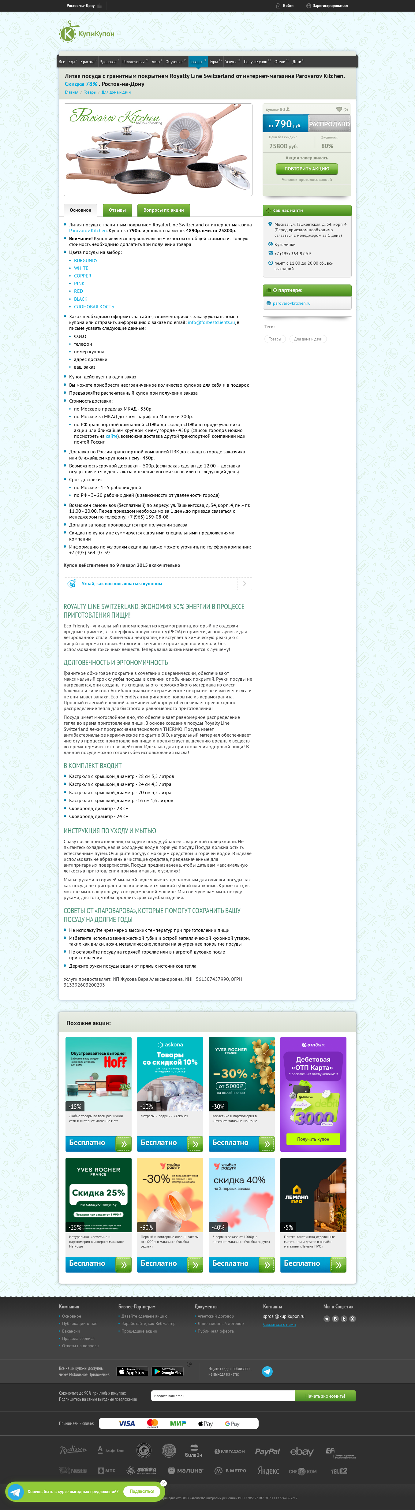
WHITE (81, 268)
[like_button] (339, 110)
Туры (216, 61)
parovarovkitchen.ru (292, 303)
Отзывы (117, 210)
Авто (157, 61)
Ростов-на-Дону (81, 5)
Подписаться (142, 1491)
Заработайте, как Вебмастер (149, 1323)
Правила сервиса (78, 1338)
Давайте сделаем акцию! (145, 1316)
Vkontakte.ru (335, 1318)
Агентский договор (216, 1316)
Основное (80, 210)
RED (78, 291)
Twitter (344, 1318)
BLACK (81, 299)
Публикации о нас (79, 1323)
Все (62, 61)
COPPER (83, 276)
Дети (298, 61)
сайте (112, 436)
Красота (88, 61)
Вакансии (71, 1331)
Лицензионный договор (221, 1323)
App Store (132, 1371)
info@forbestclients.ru (211, 322)
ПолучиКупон (257, 61)
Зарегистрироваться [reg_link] (330, 5)
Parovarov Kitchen (88, 230)
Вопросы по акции (164, 210)
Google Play (167, 1371)
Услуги (233, 61)
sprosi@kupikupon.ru (284, 1316)
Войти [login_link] (288, 5)
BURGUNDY (86, 260)
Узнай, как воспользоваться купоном (122, 583)
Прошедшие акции (139, 1331)
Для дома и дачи (308, 339)
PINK (79, 283)
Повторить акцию (307, 169)
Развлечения (135, 61)
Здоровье (109, 61)
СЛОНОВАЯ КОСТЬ (94, 306)
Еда (73, 61)
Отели (282, 61)
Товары (198, 61)
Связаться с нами (279, 1324)
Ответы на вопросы (80, 1345)
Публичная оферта (216, 1331)
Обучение (176, 61)
